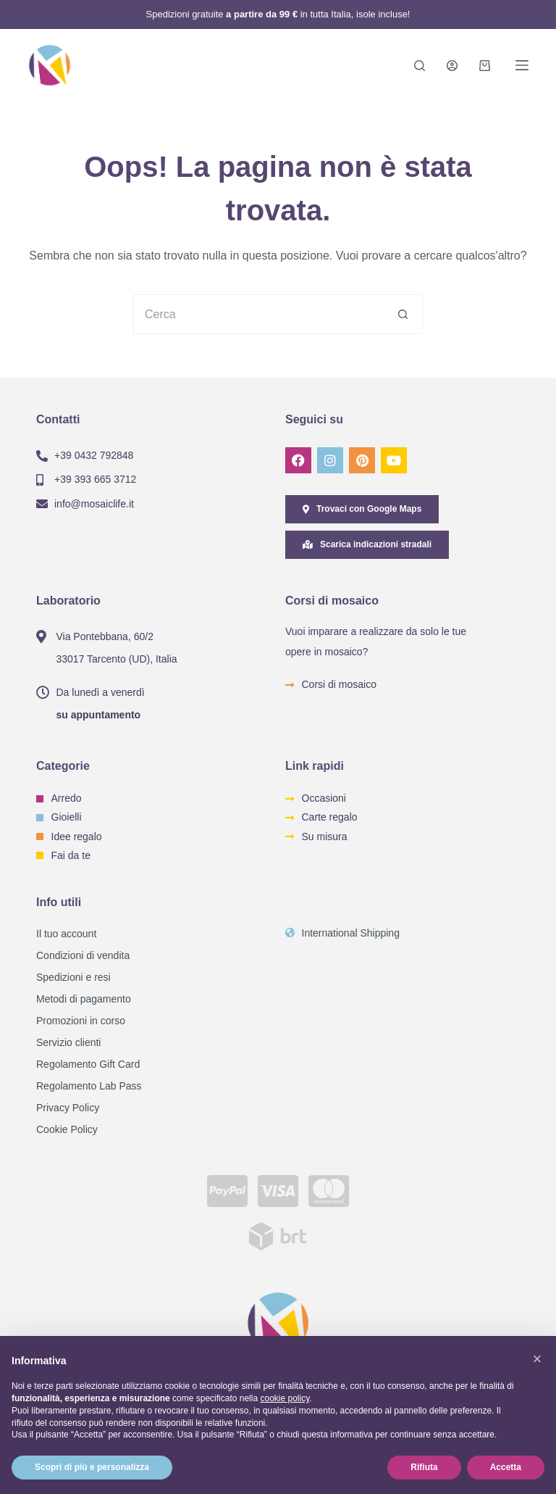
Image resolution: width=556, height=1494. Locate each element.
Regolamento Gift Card (88, 1064)
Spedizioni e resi (73, 977)
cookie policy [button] (284, 1398)
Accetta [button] (505, 1467)
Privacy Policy (67, 1107)
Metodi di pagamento (83, 999)
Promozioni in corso (80, 1020)
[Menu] (521, 65)
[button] (537, 1359)
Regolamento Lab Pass (89, 1086)
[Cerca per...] (258, 314)
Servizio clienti (68, 1042)
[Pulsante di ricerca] (403, 314)
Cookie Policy (67, 1129)
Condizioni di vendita (83, 955)
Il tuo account (66, 933)
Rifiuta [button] (423, 1467)
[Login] (452, 65)
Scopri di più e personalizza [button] (92, 1467)
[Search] (419, 65)
